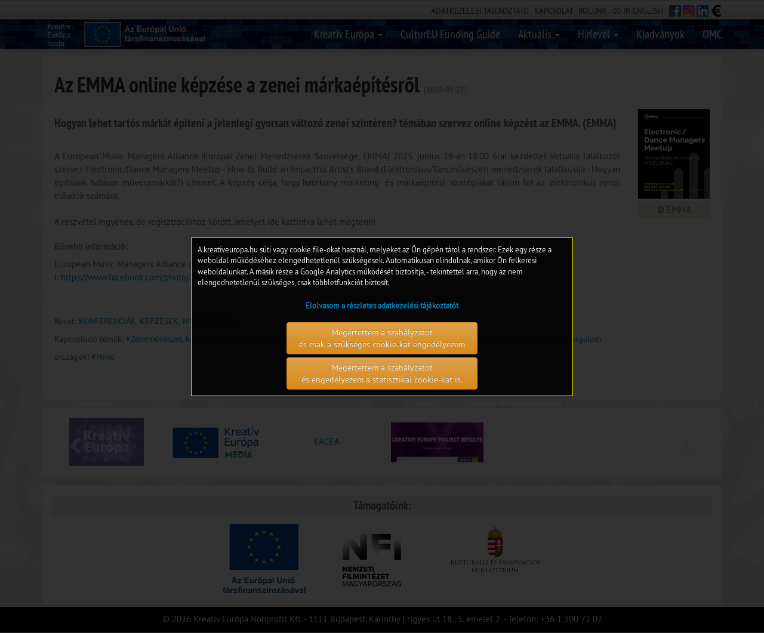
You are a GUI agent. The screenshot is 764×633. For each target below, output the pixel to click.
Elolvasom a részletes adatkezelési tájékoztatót (382, 305)
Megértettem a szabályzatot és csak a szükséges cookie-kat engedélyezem (382, 338)
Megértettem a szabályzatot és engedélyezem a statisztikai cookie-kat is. (382, 373)
